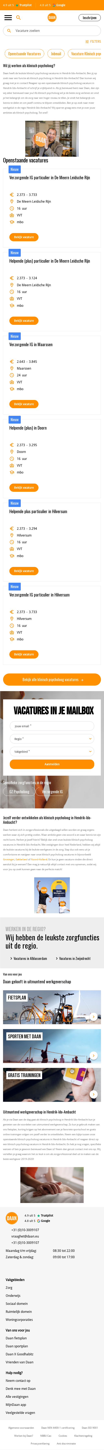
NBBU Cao (45, 1435)
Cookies (63, 1435)
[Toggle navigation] (9, 17)
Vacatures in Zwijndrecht (72, 958)
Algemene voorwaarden (21, 1427)
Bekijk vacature (24, 237)
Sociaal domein (17, 1304)
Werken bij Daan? (23, 1435)
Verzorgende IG (52, 791)
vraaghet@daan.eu (25, 1236)
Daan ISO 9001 (90, 1427)
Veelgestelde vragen (20, 1413)
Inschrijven (89, 17)
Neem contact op (18, 1381)
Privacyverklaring (40, 1443)
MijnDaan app (16, 1405)
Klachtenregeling (83, 1435)
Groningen (8, 859)
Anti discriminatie (66, 1443)
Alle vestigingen (17, 1397)
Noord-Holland (39, 859)
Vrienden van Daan (19, 1362)
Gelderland (21, 859)
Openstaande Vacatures (24, 53)
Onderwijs (13, 1296)
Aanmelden (52, 764)
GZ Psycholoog (19, 791)
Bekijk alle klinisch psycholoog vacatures (53, 679)
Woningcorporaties (19, 1320)
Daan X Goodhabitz (19, 1354)
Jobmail (56, 53)
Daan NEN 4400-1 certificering (57, 1427)
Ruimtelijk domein (19, 1312)
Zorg (9, 1288)
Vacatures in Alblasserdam (28, 958)
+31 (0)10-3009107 (25, 1230)
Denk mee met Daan (21, 1389)
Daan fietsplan (16, 1338)
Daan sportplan (17, 1346)
